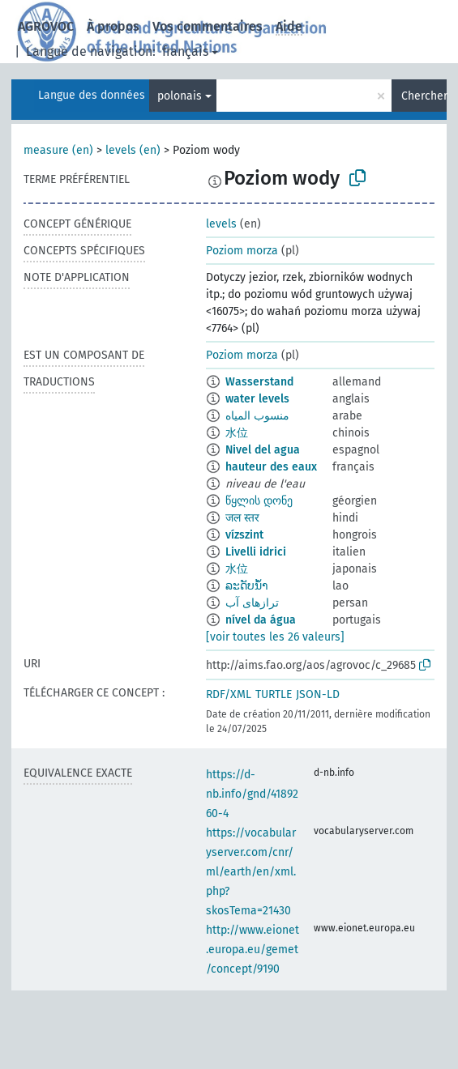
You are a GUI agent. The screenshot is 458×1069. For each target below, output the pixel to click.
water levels (257, 399)
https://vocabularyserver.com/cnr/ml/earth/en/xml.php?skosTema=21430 (251, 872)
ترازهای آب (252, 603)
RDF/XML (228, 694)
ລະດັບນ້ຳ (246, 586)
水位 (236, 433)
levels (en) (133, 150)
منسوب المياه (257, 416)
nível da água (260, 620)
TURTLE (273, 694)
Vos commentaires (207, 26)
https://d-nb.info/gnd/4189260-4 (252, 794)
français (185, 51)
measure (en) (58, 150)
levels (221, 224)
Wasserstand (259, 382)
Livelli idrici (255, 552)
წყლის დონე (259, 501)
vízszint (244, 535)
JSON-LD (318, 694)
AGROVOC (46, 26)
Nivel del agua (262, 450)
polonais (179, 96)
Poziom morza (242, 251)
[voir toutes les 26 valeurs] (275, 637)
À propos (113, 26)
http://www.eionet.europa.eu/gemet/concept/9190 (252, 949)
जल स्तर (242, 518)
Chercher (424, 96)
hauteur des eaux (271, 467)
